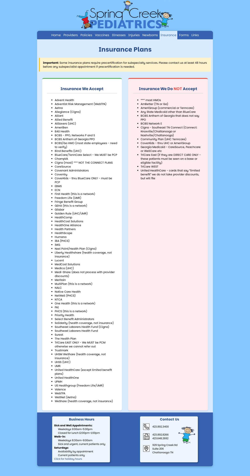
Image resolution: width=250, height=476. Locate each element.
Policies (86, 35)
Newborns (150, 35)
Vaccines (102, 35)
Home (56, 35)
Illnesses (119, 35)
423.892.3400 (160, 426)
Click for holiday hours (68, 459)
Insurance (168, 35)
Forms (184, 35)
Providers (70, 35)
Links (195, 35)
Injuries (134, 35)
